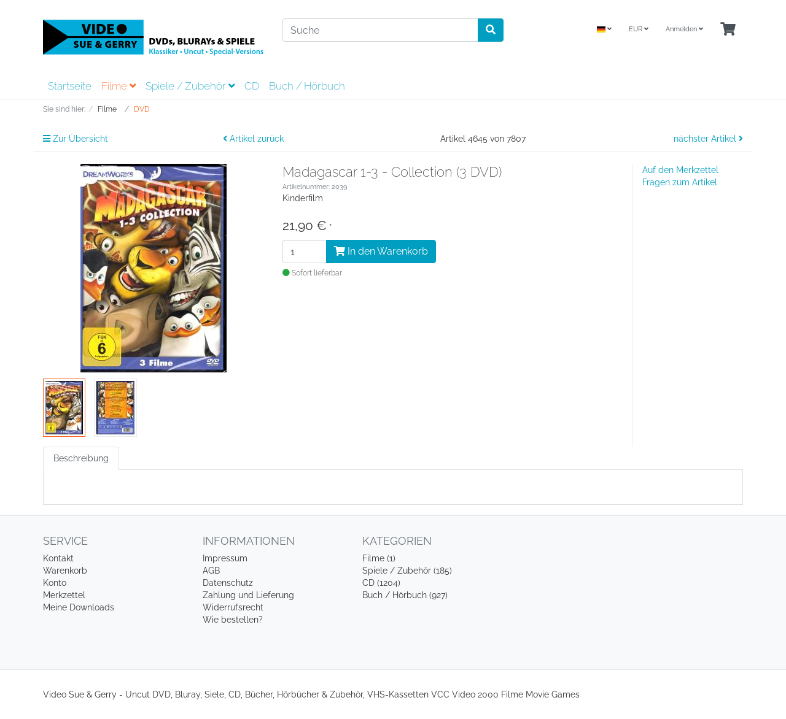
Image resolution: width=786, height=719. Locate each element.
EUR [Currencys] (638, 29)
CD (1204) (381, 583)
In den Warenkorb (381, 251)
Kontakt (58, 558)
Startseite (69, 86)
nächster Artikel (708, 139)
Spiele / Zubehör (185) (407, 570)
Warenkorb (65, 570)
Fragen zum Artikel (679, 182)
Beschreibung (81, 458)
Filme (118, 86)
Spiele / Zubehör (190, 86)
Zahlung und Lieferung (248, 595)
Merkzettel (64, 595)
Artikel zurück (253, 139)
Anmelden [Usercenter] (684, 29)
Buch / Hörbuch (307, 86)
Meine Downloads (78, 607)
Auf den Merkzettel (680, 170)
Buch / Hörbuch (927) (405, 595)
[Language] (604, 30)
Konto (54, 583)
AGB (211, 570)
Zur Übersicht (75, 139)
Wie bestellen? (233, 620)
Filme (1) (378, 558)
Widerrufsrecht (233, 607)
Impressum (225, 558)
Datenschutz (228, 583)
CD (251, 86)
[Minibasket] (728, 29)
